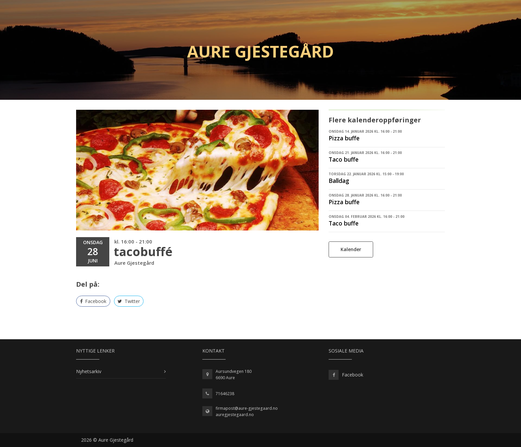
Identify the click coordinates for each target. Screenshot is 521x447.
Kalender (351, 249)
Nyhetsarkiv (88, 371)
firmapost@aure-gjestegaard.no (247, 408)
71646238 (225, 393)
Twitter (129, 301)
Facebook (93, 301)
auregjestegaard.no (235, 414)
